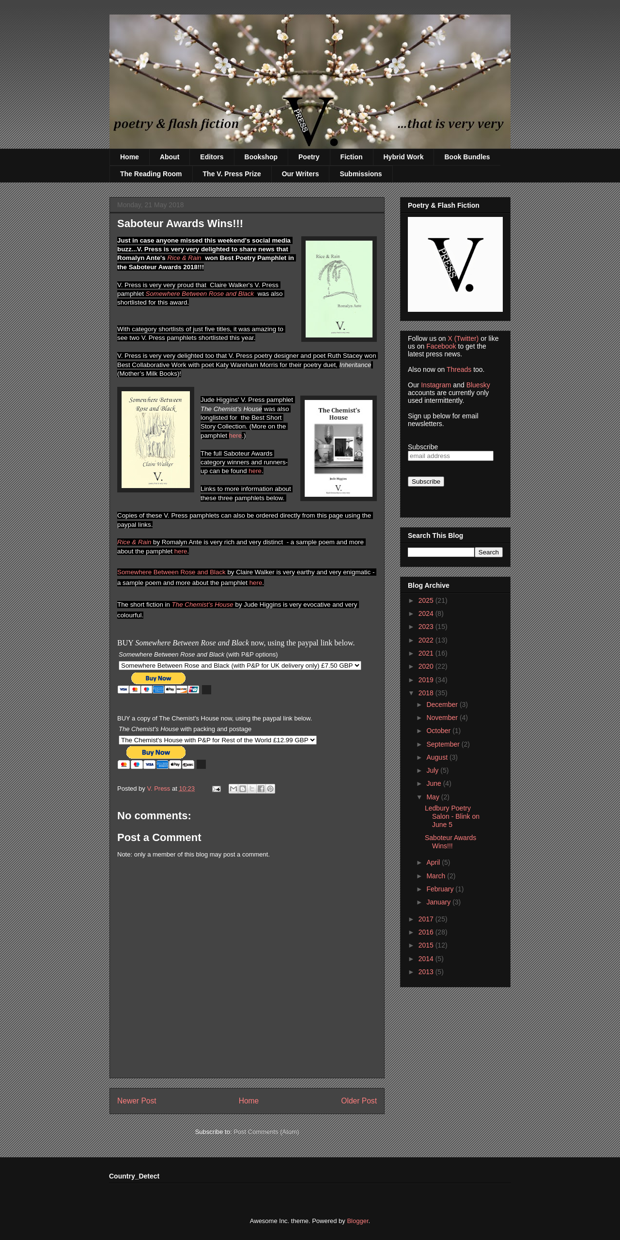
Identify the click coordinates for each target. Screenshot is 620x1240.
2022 (426, 640)
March (436, 876)
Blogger (357, 1221)
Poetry (309, 157)
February (440, 889)
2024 (426, 613)
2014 (426, 959)
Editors (211, 157)
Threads (459, 369)
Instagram (436, 385)
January (439, 902)
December (442, 704)
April (434, 862)
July (433, 770)
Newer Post (136, 1101)
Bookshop (261, 157)
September (443, 744)
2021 (426, 653)
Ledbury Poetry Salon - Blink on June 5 (452, 816)
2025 (426, 600)
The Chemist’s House (202, 604)
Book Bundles (467, 157)
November (442, 717)
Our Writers (300, 174)
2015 (426, 945)
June (434, 783)
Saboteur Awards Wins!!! (450, 842)
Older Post (359, 1101)
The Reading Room (151, 174)
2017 (426, 919)
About (169, 157)
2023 (426, 626)
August (437, 757)
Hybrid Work (404, 157)
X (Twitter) (463, 338)
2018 (426, 693)
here (235, 435)
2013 (426, 972)
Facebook (441, 346)
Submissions (361, 174)
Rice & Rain (184, 257)
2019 (426, 680)
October (439, 731)
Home (129, 157)
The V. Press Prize (232, 174)
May (433, 797)
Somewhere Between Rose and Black (200, 293)
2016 (426, 932)
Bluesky (478, 385)
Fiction (352, 157)
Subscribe (423, 447)
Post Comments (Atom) (266, 1131)
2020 (426, 666)
